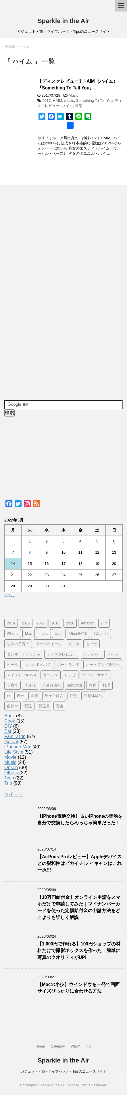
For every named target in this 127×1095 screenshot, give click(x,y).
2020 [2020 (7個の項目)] (70, 623)
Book (9, 715)
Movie (10, 757)
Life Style (13, 752)
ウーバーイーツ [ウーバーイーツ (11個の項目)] (49, 644)
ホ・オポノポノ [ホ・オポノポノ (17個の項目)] (37, 664)
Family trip (15, 736)
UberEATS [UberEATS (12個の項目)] (78, 633)
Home (40, 1046)
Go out (11, 741)
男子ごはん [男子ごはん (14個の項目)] (54, 695)
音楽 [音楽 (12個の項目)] (59, 706)
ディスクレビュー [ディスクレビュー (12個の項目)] (62, 654)
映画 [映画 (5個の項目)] (20, 695)
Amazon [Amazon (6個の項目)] (88, 623)
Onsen (11, 767)
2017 (47, 100)
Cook (9, 720)
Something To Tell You (94, 100)
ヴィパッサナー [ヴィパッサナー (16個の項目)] (95, 675)
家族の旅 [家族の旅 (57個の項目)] (74, 685)
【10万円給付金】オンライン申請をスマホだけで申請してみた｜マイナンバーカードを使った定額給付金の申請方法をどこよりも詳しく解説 (78, 907)
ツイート (13, 794)
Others (11, 772)
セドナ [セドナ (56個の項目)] (91, 644)
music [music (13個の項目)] (43, 633)
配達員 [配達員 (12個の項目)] (44, 706)
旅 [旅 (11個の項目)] (9, 695)
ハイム (67, 106)
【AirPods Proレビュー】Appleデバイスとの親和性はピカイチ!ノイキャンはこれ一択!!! (79, 863)
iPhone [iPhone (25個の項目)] (12, 633)
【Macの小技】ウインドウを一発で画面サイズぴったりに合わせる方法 (78, 987)
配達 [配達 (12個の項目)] (28, 706)
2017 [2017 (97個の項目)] (40, 623)
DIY (8, 726)
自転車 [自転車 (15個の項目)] (12, 706)
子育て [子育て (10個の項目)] (12, 685)
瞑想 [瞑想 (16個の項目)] (74, 695)
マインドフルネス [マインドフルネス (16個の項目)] (22, 675)
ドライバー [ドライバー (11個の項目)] (92, 654)
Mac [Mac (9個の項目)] (28, 633)
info (88, 1046)
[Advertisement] (47, 292)
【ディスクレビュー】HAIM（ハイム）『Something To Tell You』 (77, 84)
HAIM (57, 100)
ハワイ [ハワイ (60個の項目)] (114, 654)
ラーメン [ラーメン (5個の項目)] (50, 675)
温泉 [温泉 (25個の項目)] (35, 695)
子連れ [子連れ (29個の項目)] (30, 685)
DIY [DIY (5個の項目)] (104, 623)
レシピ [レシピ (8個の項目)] (70, 675)
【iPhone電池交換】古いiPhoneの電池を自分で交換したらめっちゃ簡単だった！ (79, 819)
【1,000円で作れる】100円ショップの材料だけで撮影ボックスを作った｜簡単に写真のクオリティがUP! (78, 950)
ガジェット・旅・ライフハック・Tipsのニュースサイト (63, 1071)
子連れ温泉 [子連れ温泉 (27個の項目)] (51, 685)
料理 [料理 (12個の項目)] (106, 685)
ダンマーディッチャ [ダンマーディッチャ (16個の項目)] (24, 654)
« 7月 (9, 594)
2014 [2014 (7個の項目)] (11, 623)
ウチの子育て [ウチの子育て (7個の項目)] (18, 644)
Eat (7, 731)
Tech (9, 777)
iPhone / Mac (17, 746)
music (69, 100)
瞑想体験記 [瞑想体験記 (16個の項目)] (93, 695)
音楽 (78, 106)
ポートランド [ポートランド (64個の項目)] (68, 664)
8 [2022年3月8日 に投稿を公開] (30, 552)
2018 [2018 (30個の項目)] (55, 623)
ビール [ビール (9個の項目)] (12, 664)
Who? (75, 1046)
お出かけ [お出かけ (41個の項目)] (100, 633)
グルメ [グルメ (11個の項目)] (74, 644)
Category (58, 1046)
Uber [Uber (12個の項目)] (59, 633)
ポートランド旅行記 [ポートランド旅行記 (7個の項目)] (103, 664)
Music (73, 95)
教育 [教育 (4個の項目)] (92, 685)
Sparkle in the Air (63, 20)
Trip (8, 783)
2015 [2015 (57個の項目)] (26, 623)
